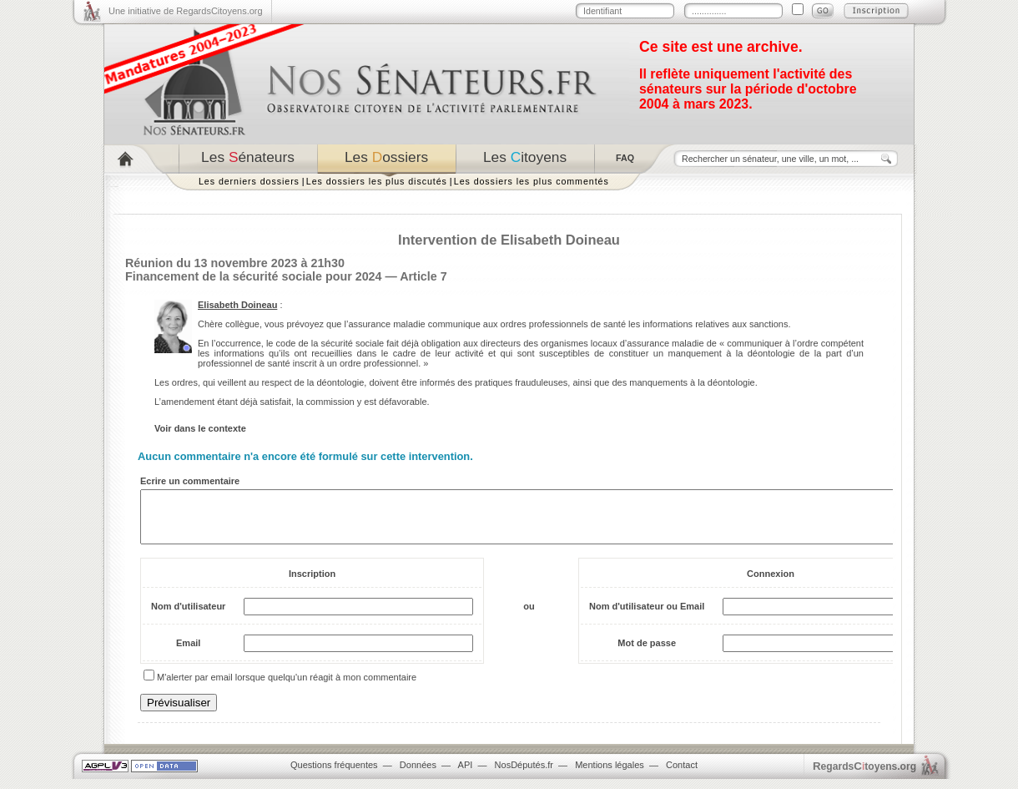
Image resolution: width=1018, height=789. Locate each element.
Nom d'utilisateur (188, 616)
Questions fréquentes (334, 775)
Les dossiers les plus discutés (376, 181)
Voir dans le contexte (200, 428)
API (465, 775)
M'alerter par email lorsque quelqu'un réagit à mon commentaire (286, 687)
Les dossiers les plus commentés (531, 181)
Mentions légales (609, 775)
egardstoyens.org (864, 776)
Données (418, 775)
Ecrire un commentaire (189, 481)
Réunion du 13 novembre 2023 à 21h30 (235, 263)
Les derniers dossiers (249, 181)
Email (188, 653)
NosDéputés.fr (524, 775)
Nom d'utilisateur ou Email (646, 616)
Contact (682, 775)
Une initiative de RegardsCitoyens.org (185, 11)
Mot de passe (646, 653)
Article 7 (423, 276)
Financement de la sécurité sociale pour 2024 (253, 276)
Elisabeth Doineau (237, 305)
